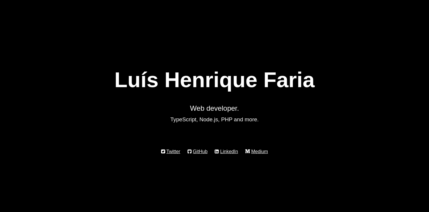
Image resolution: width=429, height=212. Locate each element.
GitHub (200, 151)
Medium (259, 151)
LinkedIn (229, 151)
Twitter (173, 151)
